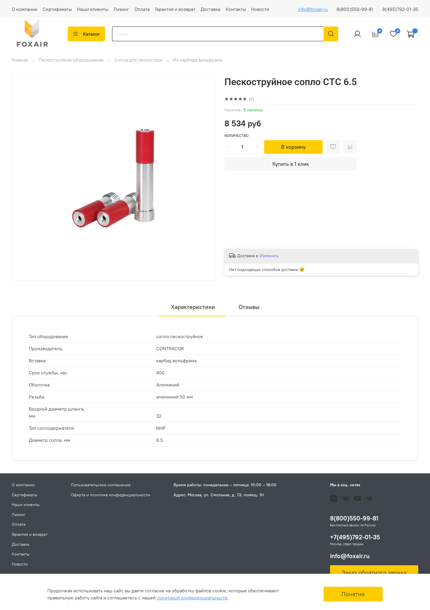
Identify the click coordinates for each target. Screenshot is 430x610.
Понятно (353, 594)
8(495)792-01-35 (400, 9)
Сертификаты (57, 9)
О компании (24, 9)
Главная (20, 63)
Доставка (210, 9)
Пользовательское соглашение (101, 484)
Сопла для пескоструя (138, 63)
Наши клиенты (92, 9)
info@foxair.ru (313, 9)
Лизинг (121, 9)
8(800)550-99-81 (354, 9)
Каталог (86, 34)
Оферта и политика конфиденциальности (110, 494)
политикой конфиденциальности (192, 598)
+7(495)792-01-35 (355, 537)
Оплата (142, 9)
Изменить (269, 259)
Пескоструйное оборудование (71, 63)
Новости (260, 9)
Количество (236, 139)
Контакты (236, 9)
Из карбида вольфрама (197, 63)
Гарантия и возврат (175, 9)
